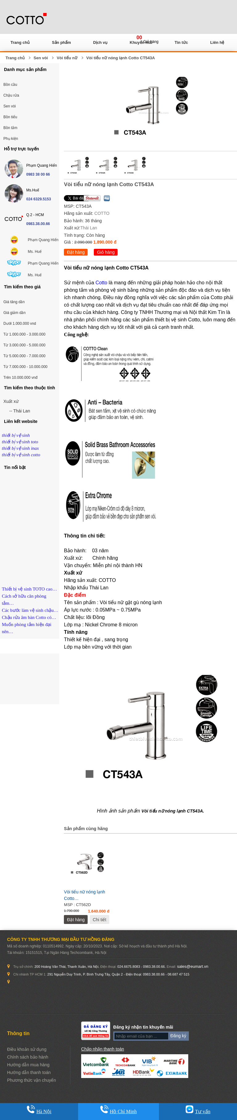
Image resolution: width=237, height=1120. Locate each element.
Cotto (101, 282)
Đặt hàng (76, 252)
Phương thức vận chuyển (31, 1080)
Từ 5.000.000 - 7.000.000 (24, 356)
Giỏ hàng (105, 252)
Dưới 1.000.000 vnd (19, 323)
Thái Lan (88, 227)
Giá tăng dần (14, 302)
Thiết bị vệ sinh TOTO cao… (29, 592)
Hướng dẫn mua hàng (28, 1064)
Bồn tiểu (10, 117)
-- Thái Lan (19, 410)
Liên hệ (217, 42)
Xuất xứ (11, 401)
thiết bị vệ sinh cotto (21, 454)
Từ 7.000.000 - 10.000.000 (25, 367)
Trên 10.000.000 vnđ (20, 377)
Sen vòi (41, 58)
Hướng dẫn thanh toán (29, 1072)
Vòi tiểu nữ (67, 58)
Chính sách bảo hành (27, 1057)
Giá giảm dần (14, 313)
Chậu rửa (11, 95)
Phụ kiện (10, 138)
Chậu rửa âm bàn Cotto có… (29, 620)
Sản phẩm (61, 42)
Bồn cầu (10, 84)
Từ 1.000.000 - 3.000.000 (24, 334)
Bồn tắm (10, 128)
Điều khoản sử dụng (26, 1049)
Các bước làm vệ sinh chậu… (30, 613)
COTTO (102, 213)
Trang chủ (20, 42)
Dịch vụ (100, 42)
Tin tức (181, 42)
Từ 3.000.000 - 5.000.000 (24, 345)
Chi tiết (99, 919)
